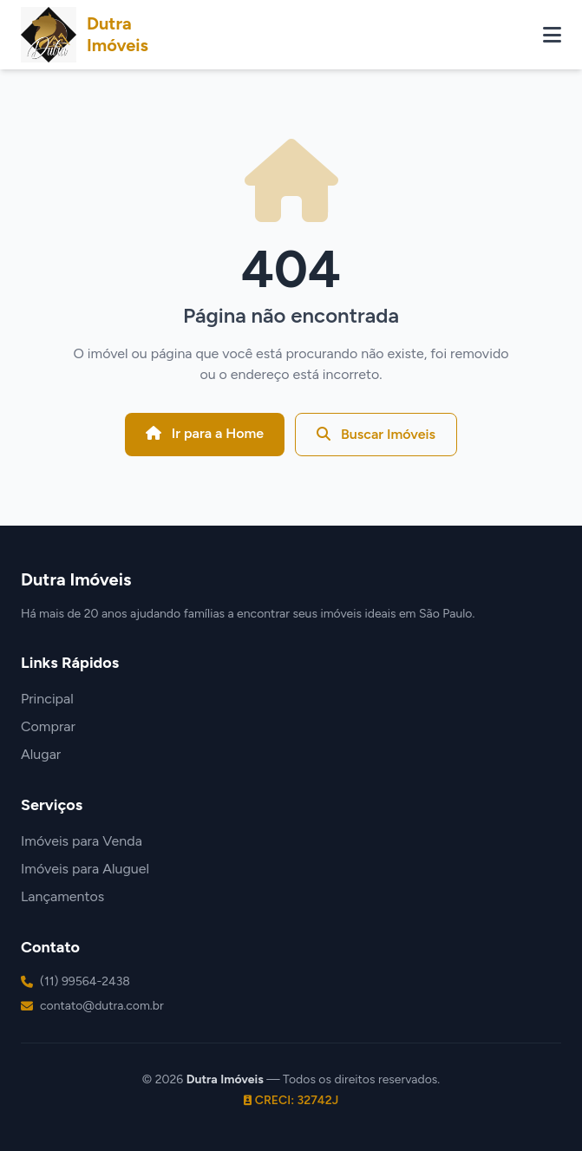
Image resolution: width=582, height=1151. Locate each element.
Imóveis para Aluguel (85, 868)
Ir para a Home (205, 433)
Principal (47, 698)
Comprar (48, 726)
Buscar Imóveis (376, 434)
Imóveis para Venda (81, 841)
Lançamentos (62, 896)
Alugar (41, 754)
